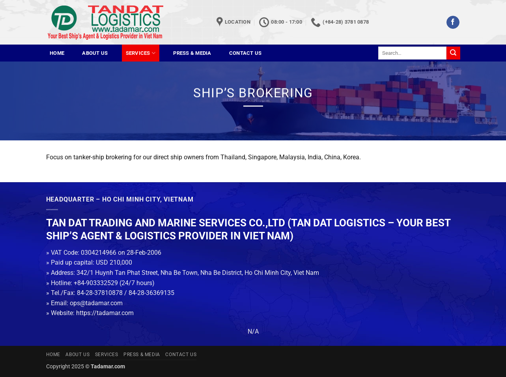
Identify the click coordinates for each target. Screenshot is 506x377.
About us (95, 53)
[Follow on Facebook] (452, 22)
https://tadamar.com (105, 313)
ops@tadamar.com (96, 303)
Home (57, 53)
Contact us (245, 53)
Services (141, 53)
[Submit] (453, 53)
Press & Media (192, 53)
